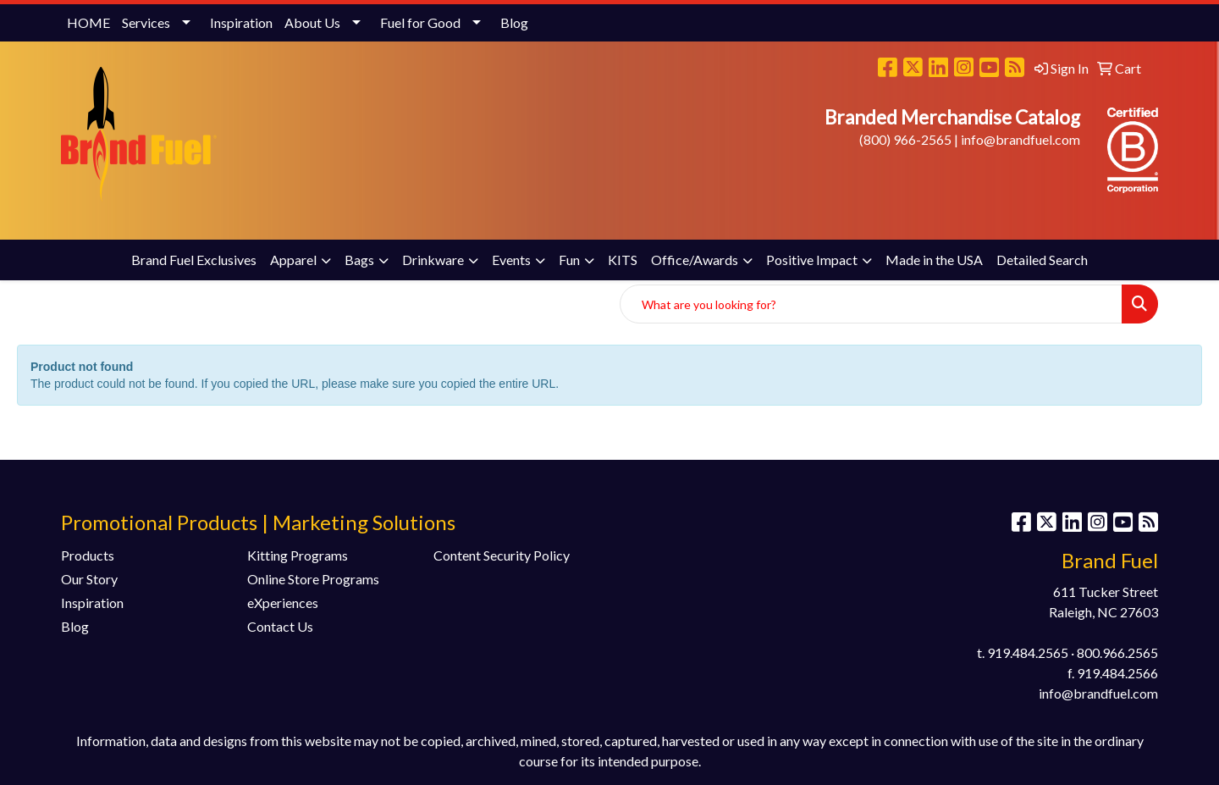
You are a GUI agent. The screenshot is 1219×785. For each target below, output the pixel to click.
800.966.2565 (1117, 652)
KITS (622, 260)
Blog (514, 22)
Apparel (293, 260)
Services (146, 22)
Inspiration (241, 22)
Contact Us (280, 626)
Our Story (89, 579)
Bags (359, 260)
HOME (88, 22)
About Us (312, 22)
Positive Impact (812, 260)
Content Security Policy (501, 555)
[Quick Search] (871, 304)
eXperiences (282, 602)
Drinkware (433, 260)
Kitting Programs (297, 555)
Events (511, 260)
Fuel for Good (420, 22)
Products (87, 555)
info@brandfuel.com (1020, 139)
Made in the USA (934, 260)
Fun (569, 260)
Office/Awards (694, 260)
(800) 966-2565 (905, 139)
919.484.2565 (1027, 652)
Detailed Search (1042, 260)
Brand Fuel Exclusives (193, 260)
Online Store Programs (313, 579)
